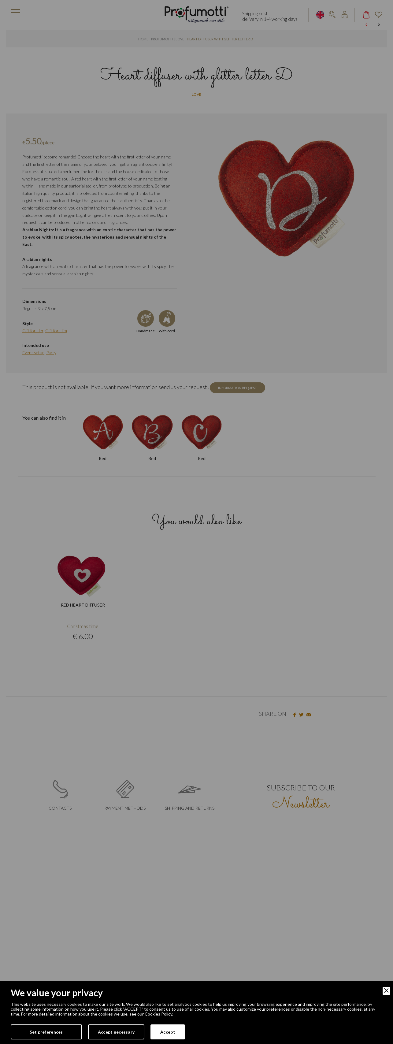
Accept (167, 1032)
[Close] (386, 991)
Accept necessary (116, 1032)
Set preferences (46, 1032)
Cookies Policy (158, 1013)
